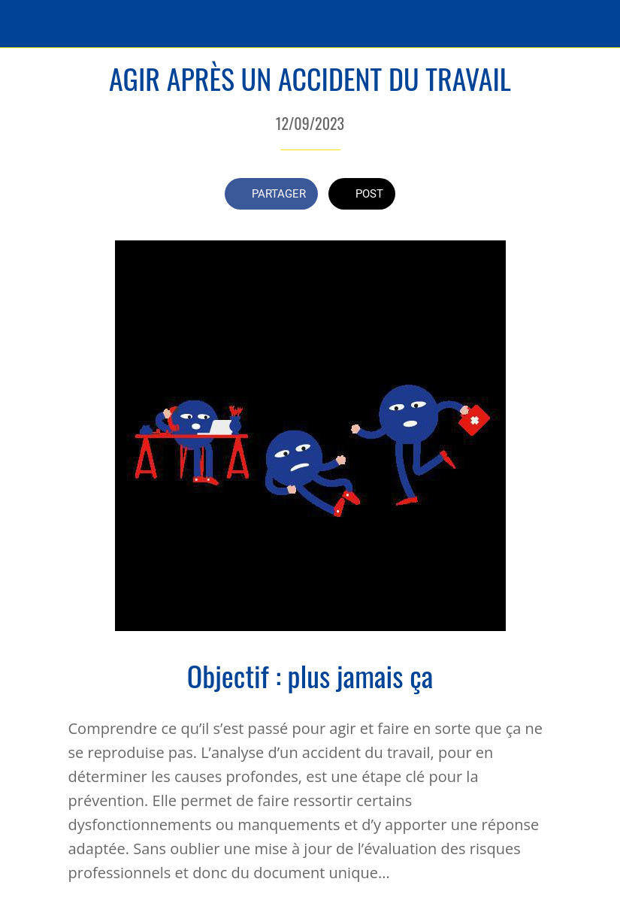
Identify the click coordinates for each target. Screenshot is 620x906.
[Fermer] (24, 24)
